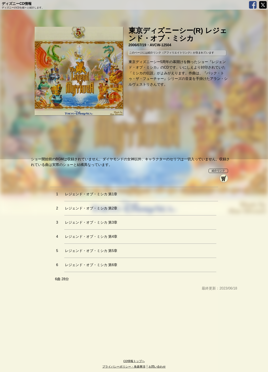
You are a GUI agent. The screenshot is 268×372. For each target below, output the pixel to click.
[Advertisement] (134, 325)
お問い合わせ (157, 366)
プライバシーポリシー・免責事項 (123, 366)
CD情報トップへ (133, 361)
